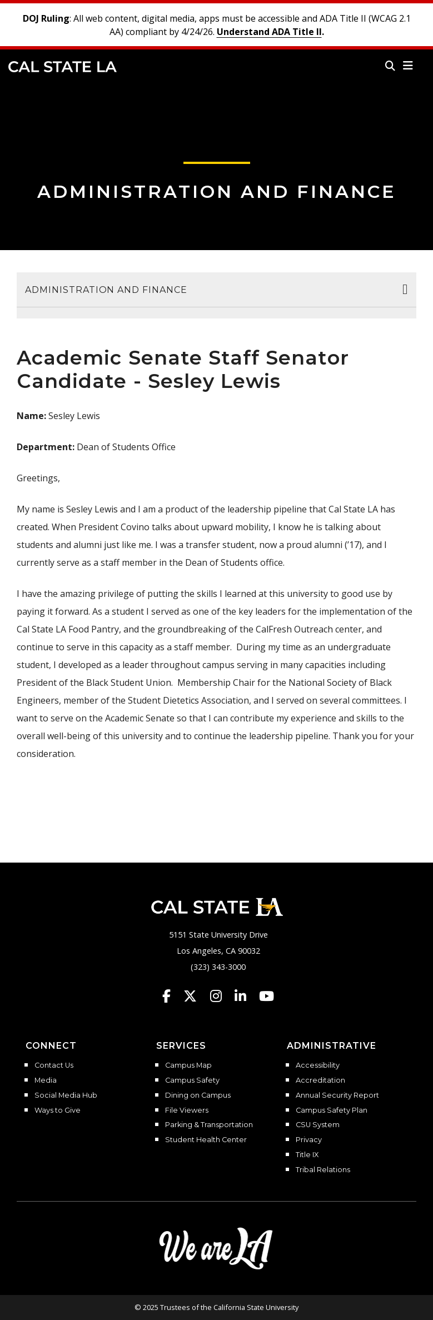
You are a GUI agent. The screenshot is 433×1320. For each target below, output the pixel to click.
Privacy (309, 1140)
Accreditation (320, 1080)
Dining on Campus (198, 1095)
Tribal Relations (323, 1170)
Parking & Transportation (209, 1125)
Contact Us (53, 1065)
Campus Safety (192, 1080)
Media (45, 1080)
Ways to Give (57, 1110)
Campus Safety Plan (331, 1110)
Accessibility (318, 1065)
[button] (408, 65)
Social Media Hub (65, 1095)
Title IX (307, 1155)
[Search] (390, 65)
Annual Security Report (337, 1095)
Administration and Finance (216, 191)
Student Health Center (206, 1140)
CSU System (318, 1125)
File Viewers (186, 1110)
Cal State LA (62, 66)
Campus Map (188, 1065)
